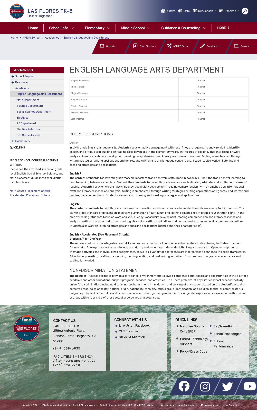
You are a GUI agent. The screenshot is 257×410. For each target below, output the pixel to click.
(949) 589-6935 (66, 348)
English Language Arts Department (86, 37)
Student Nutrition (132, 337)
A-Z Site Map (231, 405)
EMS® (142, 405)
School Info (61, 28)
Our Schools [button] (206, 11)
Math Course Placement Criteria (30, 191)
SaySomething (224, 326)
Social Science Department (34, 111)
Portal (186, 11)
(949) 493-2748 (66, 365)
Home (33, 28)
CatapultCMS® (129, 405)
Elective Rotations (28, 129)
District (170, 11)
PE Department (26, 123)
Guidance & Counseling (183, 28)
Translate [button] (230, 11)
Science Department (30, 105)
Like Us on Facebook (134, 325)
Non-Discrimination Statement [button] (180, 405)
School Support (25, 76)
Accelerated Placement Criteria (30, 195)
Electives (22, 117)
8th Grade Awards (28, 135)
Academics (52, 37)
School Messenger (227, 334)
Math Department (28, 100)
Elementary (97, 28)
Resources (21, 82)
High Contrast (211, 405)
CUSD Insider (128, 331)
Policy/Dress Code (193, 351)
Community (22, 141)
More (223, 28)
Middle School (135, 28)
